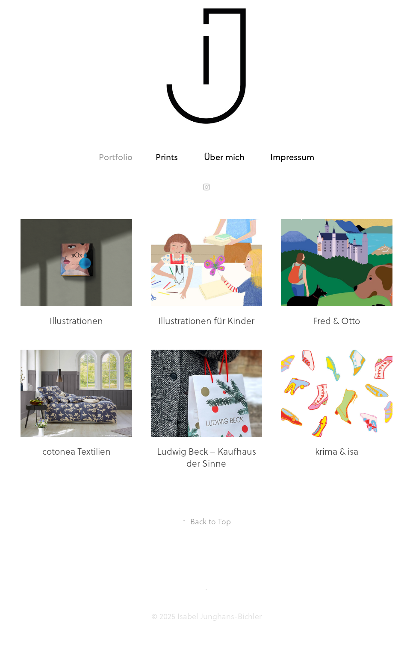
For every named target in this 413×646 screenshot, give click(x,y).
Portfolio (116, 157)
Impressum (292, 157)
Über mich (224, 157)
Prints (167, 157)
